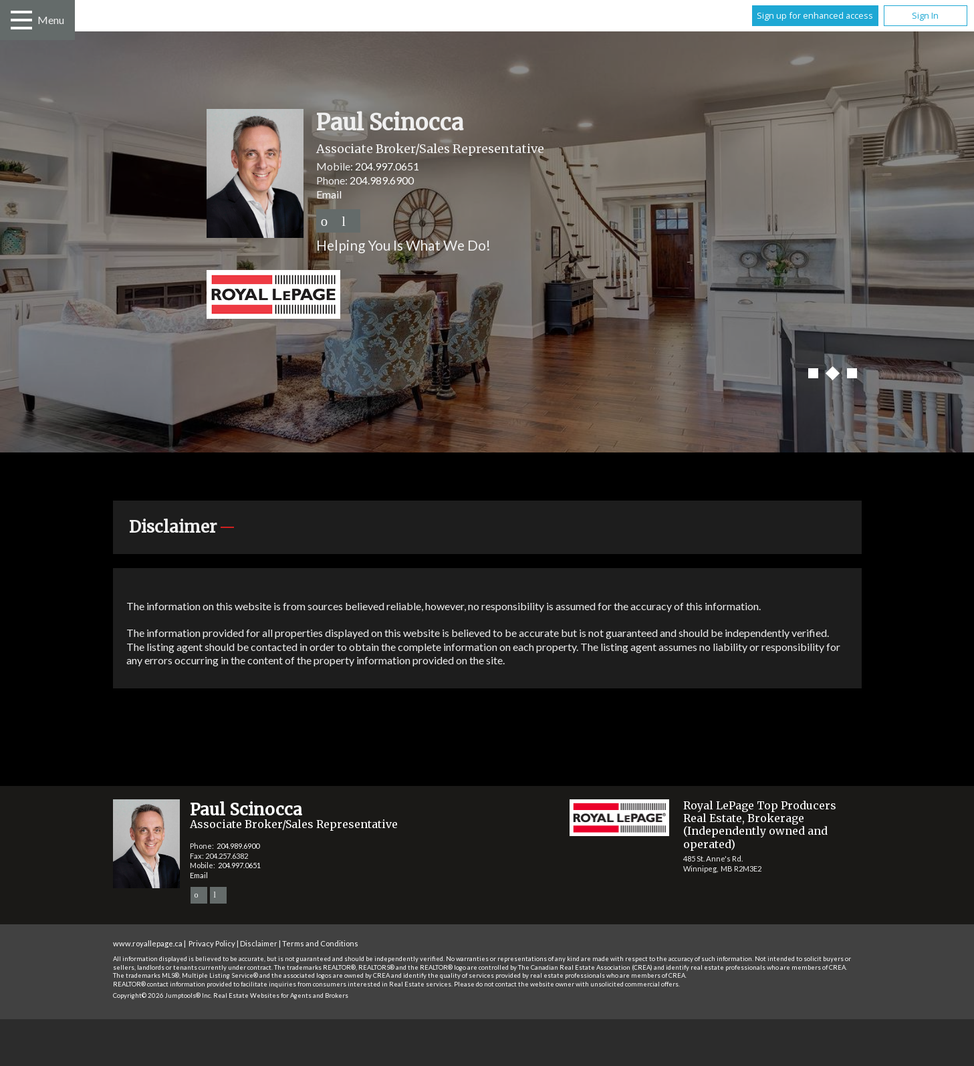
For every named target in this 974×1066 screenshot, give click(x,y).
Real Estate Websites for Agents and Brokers (280, 995)
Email (329, 194)
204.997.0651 (387, 166)
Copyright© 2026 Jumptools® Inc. (162, 995)
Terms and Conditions (320, 943)
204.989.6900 (382, 180)
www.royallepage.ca (147, 943)
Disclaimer (258, 943)
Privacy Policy (212, 943)
